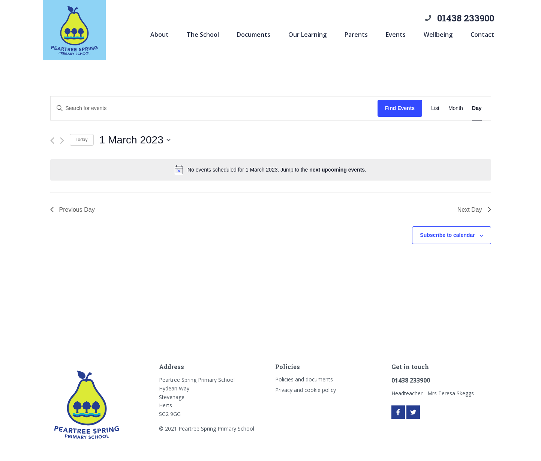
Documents (253, 34)
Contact (482, 34)
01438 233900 (465, 18)
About (159, 34)
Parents (356, 34)
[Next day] (62, 140)
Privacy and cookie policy (305, 389)
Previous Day (72, 209)
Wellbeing (438, 34)
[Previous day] (52, 140)
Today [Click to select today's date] (82, 139)
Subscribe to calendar (447, 235)
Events (396, 34)
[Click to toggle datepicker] (135, 140)
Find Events (400, 108)
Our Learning (307, 34)
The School (203, 34)
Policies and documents (304, 379)
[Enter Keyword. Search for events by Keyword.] (214, 108)
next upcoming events (337, 170)
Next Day (474, 209)
